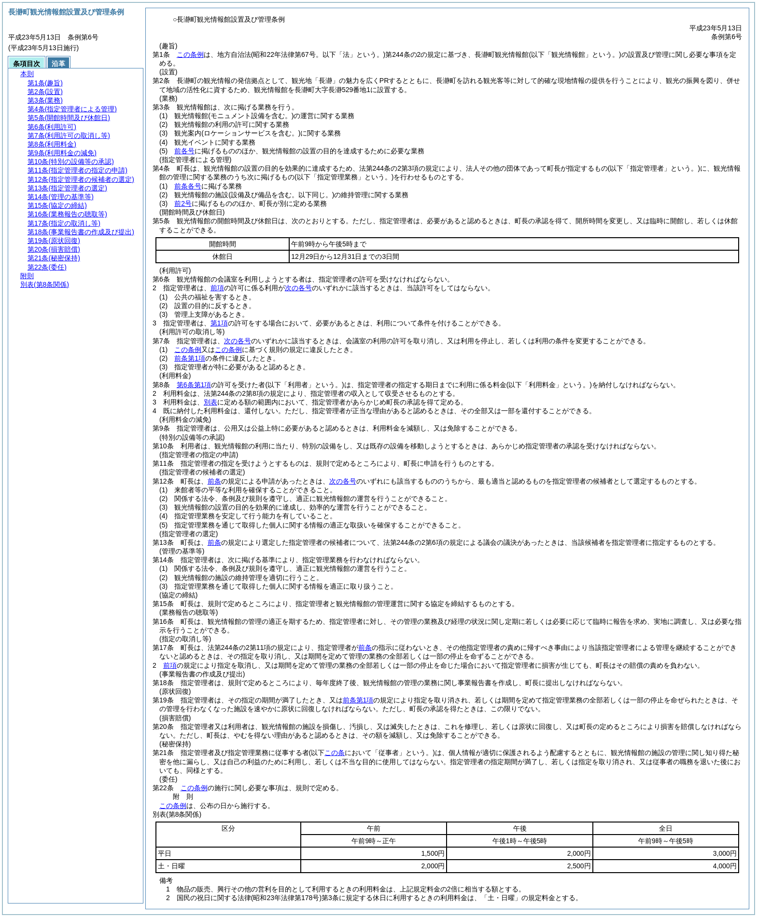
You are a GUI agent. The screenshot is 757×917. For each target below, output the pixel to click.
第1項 (219, 323)
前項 (217, 288)
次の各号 (298, 288)
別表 (210, 402)
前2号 (183, 203)
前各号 (184, 151)
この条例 (190, 54)
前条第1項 (189, 358)
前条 (214, 481)
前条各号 (187, 186)
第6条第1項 (194, 385)
